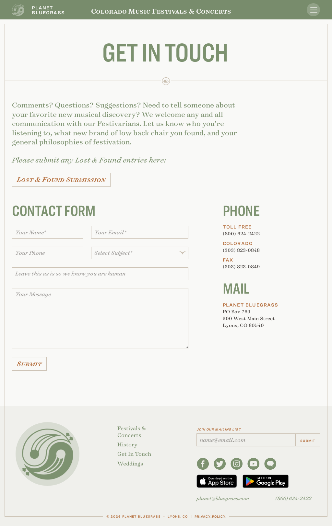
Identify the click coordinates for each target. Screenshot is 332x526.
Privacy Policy (210, 516)
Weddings (130, 463)
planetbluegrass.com (222, 498)
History (127, 444)
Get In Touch (134, 454)
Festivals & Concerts (131, 431)
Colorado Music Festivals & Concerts (161, 11)
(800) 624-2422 (293, 498)
